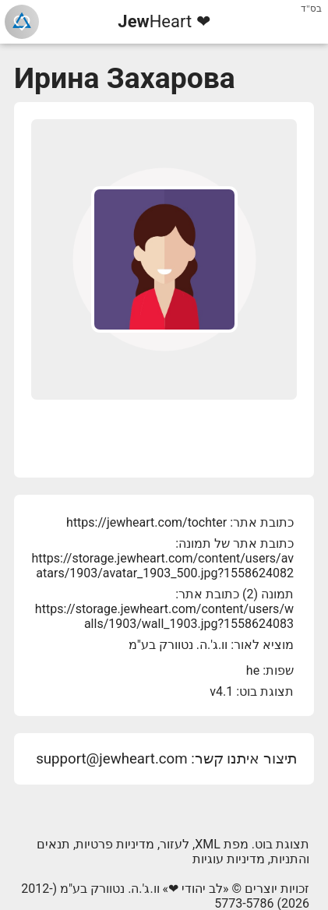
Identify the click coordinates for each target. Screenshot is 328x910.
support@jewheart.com (111, 758)
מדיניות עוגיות (228, 859)
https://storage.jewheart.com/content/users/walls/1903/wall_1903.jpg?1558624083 (164, 616)
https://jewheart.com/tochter (146, 522)
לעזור (174, 844)
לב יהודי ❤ (195, 888)
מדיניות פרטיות (115, 844)
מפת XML (222, 844)
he (252, 670)
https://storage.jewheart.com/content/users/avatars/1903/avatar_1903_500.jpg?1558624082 (163, 565)
